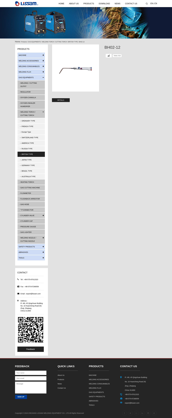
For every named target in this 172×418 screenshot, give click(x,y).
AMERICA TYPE (28, 143)
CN (155, 3)
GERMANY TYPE (28, 165)
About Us (74, 4)
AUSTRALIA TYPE (29, 176)
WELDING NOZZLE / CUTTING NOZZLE (28, 239)
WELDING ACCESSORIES (29, 61)
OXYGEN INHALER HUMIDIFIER (27, 104)
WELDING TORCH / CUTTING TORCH (54, 42)
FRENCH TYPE (27, 126)
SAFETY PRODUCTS (27, 247)
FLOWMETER (25, 193)
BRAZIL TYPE (27, 171)
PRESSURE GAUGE (28, 227)
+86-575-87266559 (132, 399)
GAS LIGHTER (26, 232)
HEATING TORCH (27, 182)
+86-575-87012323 (132, 394)
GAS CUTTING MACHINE (30, 188)
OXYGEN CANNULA (28, 97)
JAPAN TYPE (27, 160)
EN (151, 3)
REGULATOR (25, 92)
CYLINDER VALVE (27, 215)
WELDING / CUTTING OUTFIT (28, 84)
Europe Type (26, 132)
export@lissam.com (33, 294)
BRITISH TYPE (73, 42)
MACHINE (22, 55)
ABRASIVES (23, 252)
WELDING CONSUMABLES (29, 66)
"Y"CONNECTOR (26, 210)
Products (88, 4)
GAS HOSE (24, 204)
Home (61, 4)
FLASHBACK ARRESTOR (30, 199)
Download (104, 4)
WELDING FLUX (25, 72)
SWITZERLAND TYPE (30, 138)
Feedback (30, 349)
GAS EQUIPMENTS (34, 42)
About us (61, 375)
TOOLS (21, 258)
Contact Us (131, 4)
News (117, 4)
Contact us (62, 388)
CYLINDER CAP (26, 221)
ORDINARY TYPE (28, 121)
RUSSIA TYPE (27, 149)
